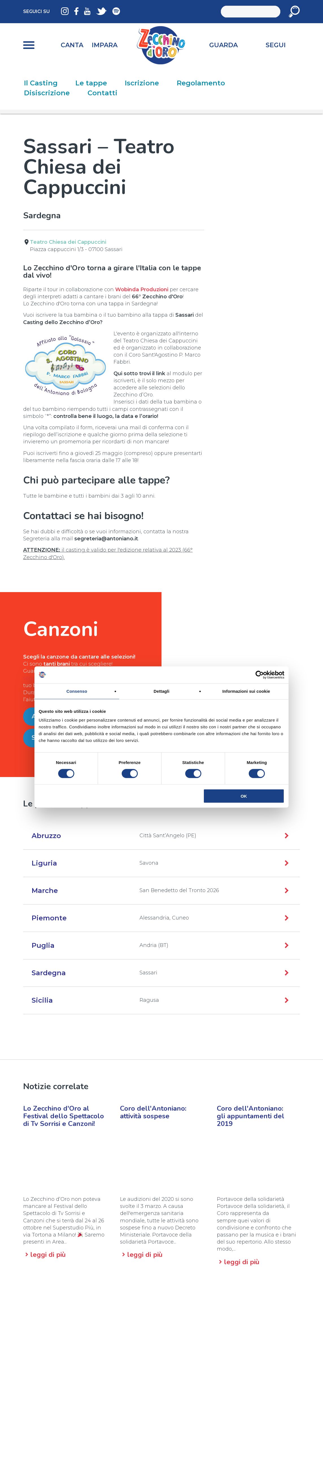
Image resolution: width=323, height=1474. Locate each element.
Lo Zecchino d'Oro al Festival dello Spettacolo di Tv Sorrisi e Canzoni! (63, 1116)
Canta (72, 45)
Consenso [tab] (76, 691)
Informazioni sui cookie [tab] (246, 691)
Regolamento (201, 83)
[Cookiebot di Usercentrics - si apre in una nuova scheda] (259, 674)
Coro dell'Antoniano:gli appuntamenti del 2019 (250, 1116)
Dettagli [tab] (161, 691)
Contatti (102, 93)
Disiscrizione (47, 93)
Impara (104, 45)
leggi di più (48, 1254)
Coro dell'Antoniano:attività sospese (153, 1112)
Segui (276, 45)
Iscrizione (142, 83)
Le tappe (91, 83)
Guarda (223, 45)
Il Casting (41, 83)
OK (244, 796)
